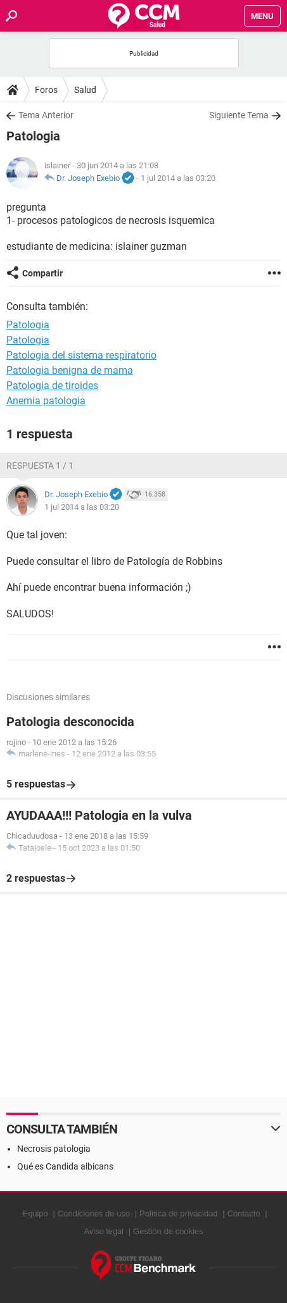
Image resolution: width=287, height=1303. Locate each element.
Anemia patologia (46, 401)
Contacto (243, 1213)
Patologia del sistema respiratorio (81, 355)
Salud (85, 90)
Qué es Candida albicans (65, 1166)
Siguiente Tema (239, 115)
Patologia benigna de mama (69, 370)
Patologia (27, 340)
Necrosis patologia (54, 1149)
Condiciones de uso (94, 1213)
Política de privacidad (178, 1213)
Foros (46, 90)
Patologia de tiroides (52, 386)
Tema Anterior (45, 115)
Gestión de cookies (168, 1231)
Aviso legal (104, 1231)
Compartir (42, 273)
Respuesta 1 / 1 (39, 465)
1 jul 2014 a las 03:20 (178, 178)
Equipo (35, 1213)
